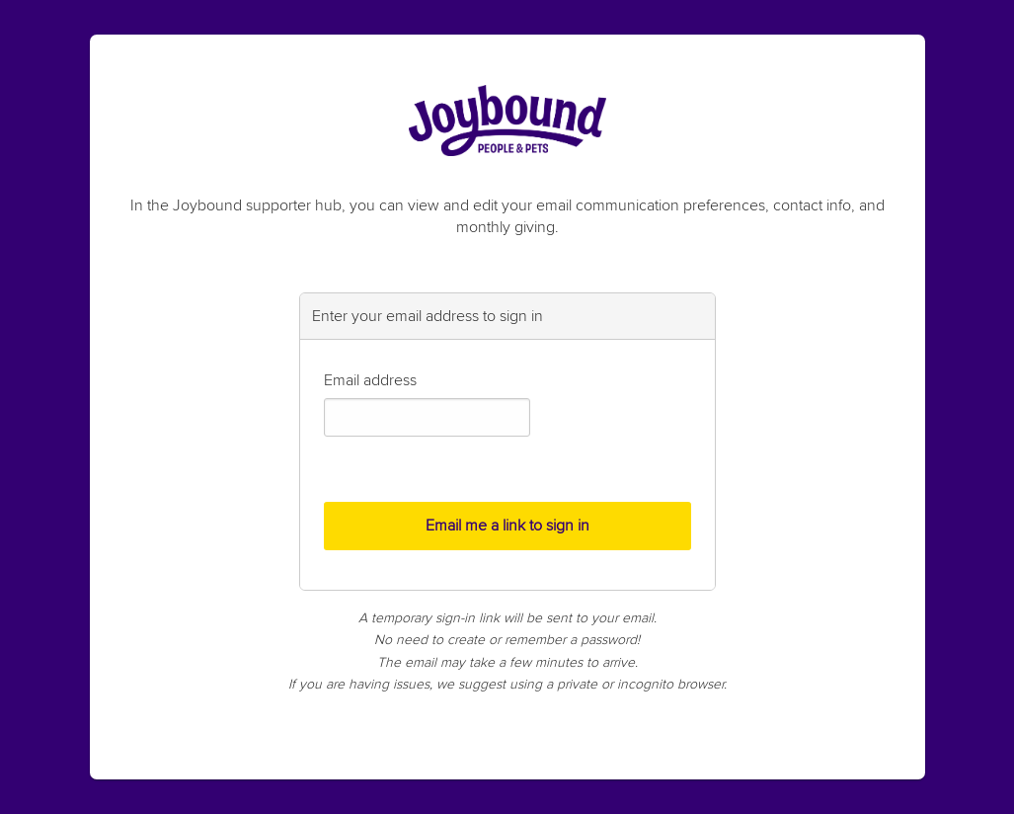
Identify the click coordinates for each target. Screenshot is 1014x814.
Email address (370, 380)
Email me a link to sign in (507, 525)
